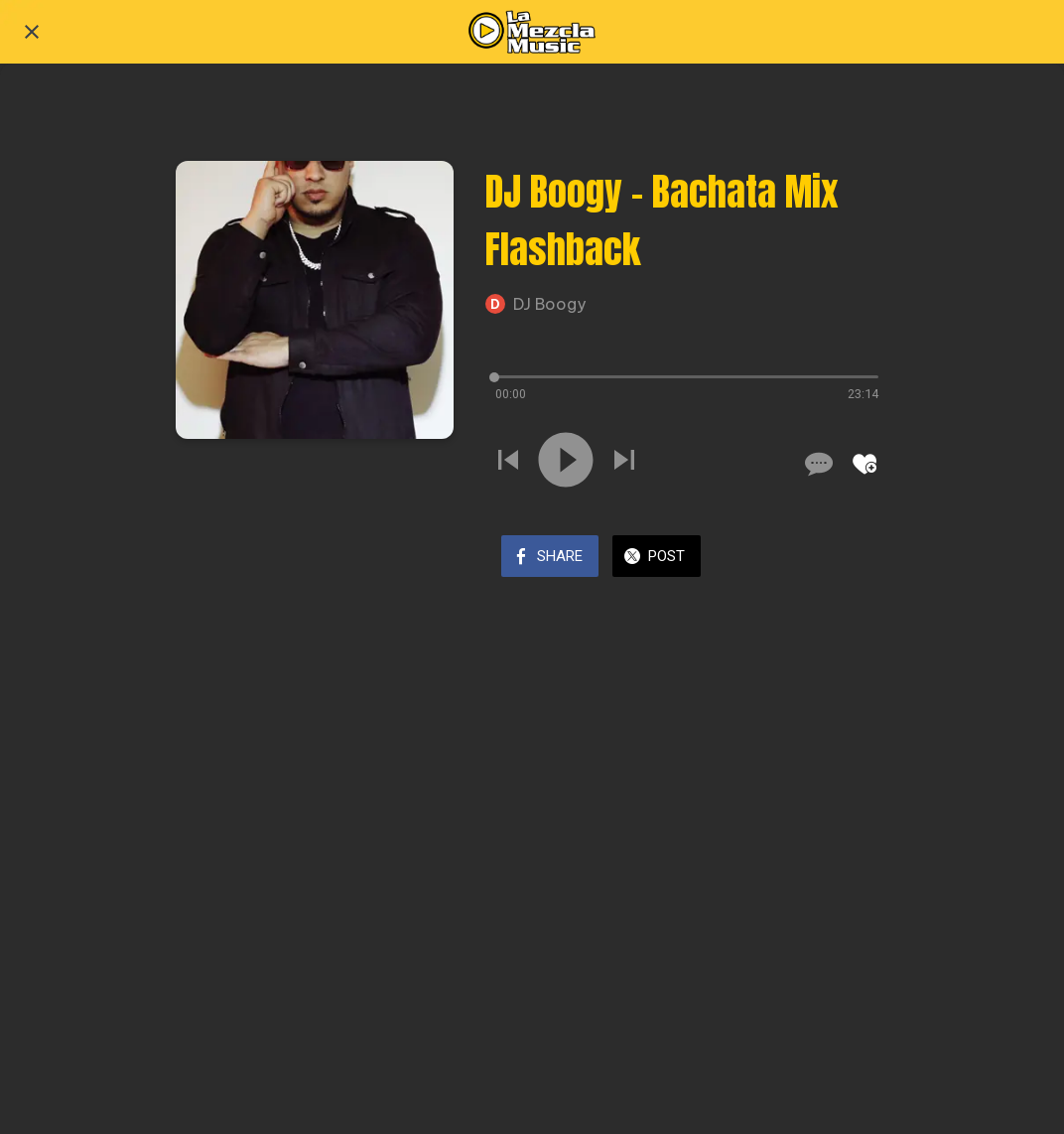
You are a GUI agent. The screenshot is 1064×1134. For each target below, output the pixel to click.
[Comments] (817, 464)
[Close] (32, 32)
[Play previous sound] (508, 462)
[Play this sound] (565, 462)
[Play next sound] (624, 462)
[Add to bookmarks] (864, 464)
